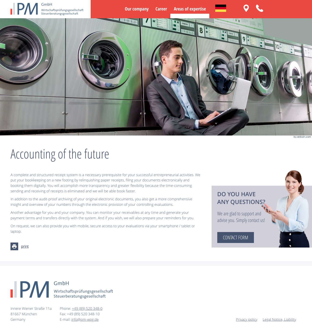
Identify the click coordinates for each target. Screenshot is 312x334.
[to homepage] (46, 9)
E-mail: (65, 319)
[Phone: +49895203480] (87, 308)
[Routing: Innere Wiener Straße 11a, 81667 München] (246, 8)
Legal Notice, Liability (279, 319)
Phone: (66, 308)
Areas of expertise (190, 9)
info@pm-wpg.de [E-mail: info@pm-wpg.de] (85, 319)
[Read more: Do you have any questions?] (235, 237)
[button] (259, 8)
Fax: (63, 313)
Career (161, 9)
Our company (137, 9)
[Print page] (20, 246)
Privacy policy (246, 319)
